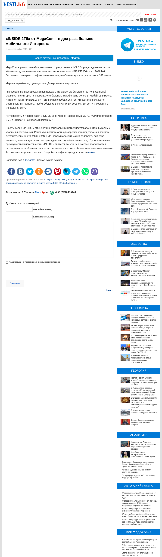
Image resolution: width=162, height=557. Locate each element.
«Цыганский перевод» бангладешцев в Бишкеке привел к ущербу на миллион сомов (144, 202)
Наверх (109, 290)
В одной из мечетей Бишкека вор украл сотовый (143, 210)
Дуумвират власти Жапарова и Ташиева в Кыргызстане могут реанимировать (144, 127)
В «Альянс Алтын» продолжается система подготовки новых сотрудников (139, 354)
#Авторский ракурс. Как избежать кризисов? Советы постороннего (136, 478)
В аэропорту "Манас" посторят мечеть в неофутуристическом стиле (143, 273)
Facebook (142, 20)
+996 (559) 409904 (65, 192)
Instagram (150, 20)
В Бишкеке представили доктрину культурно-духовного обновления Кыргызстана (141, 170)
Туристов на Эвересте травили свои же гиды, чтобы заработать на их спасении (144, 263)
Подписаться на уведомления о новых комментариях (34, 262)
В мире (118, 4)
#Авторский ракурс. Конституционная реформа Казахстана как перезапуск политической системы (138, 491)
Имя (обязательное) (42, 209)
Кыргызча (150, 14)
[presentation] (30, 272)
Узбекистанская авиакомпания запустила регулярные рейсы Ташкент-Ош (143, 284)
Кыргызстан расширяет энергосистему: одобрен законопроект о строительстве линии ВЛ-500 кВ (139, 347)
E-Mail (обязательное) (43, 217)
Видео (40, 14)
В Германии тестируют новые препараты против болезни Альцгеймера (140, 510)
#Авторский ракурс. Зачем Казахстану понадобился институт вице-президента (139, 484)
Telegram (155, 20)
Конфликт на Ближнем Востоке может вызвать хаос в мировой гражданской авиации (138, 420)
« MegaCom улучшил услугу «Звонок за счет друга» (70, 179)
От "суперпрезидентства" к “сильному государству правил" (138, 445)
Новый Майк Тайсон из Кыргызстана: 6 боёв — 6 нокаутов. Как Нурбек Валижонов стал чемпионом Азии (136, 97)
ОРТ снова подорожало (141, 145)
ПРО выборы (129, 4)
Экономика (55, 4)
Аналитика (67, 4)
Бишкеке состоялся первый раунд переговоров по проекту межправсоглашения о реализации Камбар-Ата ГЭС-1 (144, 295)
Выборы (10, 14)
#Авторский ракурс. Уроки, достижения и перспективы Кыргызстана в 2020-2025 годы (140, 464)
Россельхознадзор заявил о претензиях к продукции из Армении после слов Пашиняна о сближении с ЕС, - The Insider (143, 159)
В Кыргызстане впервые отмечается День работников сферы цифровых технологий (144, 254)
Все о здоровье (74, 14)
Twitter (137, 20)
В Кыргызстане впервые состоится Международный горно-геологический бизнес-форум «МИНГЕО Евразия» (138, 381)
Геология (108, 4)
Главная (32, 4)
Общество (97, 4)
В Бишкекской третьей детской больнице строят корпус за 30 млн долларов (140, 528)
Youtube (146, 20)
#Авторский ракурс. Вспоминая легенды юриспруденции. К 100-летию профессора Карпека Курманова (139, 472)
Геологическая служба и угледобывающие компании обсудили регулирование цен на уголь (138, 373)
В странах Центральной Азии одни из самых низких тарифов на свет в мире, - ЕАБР (144, 338)
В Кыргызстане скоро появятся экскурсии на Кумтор (135, 395)
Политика (43, 4)
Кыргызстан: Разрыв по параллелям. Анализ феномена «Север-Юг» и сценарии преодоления (138, 433)
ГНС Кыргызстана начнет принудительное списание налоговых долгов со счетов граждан (143, 318)
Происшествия (82, 4)
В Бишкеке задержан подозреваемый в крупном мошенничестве (142, 191)
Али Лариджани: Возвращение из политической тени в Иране (136, 426)
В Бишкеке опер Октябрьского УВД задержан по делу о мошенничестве (144, 231)
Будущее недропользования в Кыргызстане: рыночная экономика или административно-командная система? (139, 388)
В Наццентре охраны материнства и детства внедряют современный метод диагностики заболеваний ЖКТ (139, 516)
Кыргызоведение (55, 14)
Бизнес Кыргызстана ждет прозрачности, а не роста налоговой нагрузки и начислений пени (142, 328)
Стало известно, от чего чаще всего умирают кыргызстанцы (137, 523)
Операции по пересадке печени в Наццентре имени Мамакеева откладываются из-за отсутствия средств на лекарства (140, 536)
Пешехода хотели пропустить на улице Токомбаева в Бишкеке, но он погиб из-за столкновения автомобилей (144, 222)
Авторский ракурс (25, 14)
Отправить (15, 283)
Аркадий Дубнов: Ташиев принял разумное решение (136, 440)
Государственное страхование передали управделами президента (142, 137)
